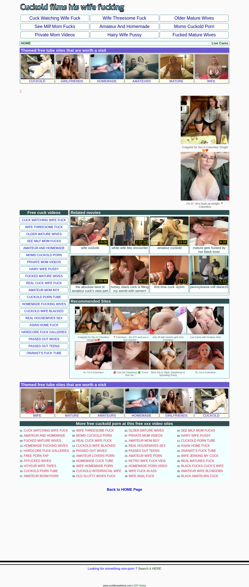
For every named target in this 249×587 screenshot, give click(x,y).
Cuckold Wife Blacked (44, 311)
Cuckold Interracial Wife (98, 471)
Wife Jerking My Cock (200, 455)
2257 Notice (140, 585)
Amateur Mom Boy (44, 290)
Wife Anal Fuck (141, 476)
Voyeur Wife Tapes (40, 466)
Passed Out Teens (43, 346)
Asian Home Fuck (44, 325)
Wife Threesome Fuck (124, 18)
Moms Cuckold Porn (194, 26)
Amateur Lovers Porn (95, 455)
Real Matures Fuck (197, 461)
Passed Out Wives (44, 339)
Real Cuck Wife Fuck (44, 283)
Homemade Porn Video (148, 466)
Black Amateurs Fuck (199, 476)
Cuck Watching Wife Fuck (54, 18)
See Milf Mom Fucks (55, 26)
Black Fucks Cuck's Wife (202, 466)
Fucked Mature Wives (194, 34)
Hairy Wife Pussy (124, 34)
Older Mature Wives (194, 18)
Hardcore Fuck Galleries (44, 332)
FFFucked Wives (37, 461)
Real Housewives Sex (44, 318)
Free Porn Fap (36, 455)
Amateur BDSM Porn (41, 476)
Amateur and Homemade (124, 26)
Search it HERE (149, 568)
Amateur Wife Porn (145, 455)
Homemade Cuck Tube (94, 461)
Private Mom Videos (55, 34)
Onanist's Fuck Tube (43, 353)
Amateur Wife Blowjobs (202, 471)
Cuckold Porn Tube (44, 297)
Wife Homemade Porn (94, 466)
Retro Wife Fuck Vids (147, 461)
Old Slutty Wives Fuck (96, 476)
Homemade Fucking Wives (44, 304)
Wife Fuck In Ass (143, 471)
